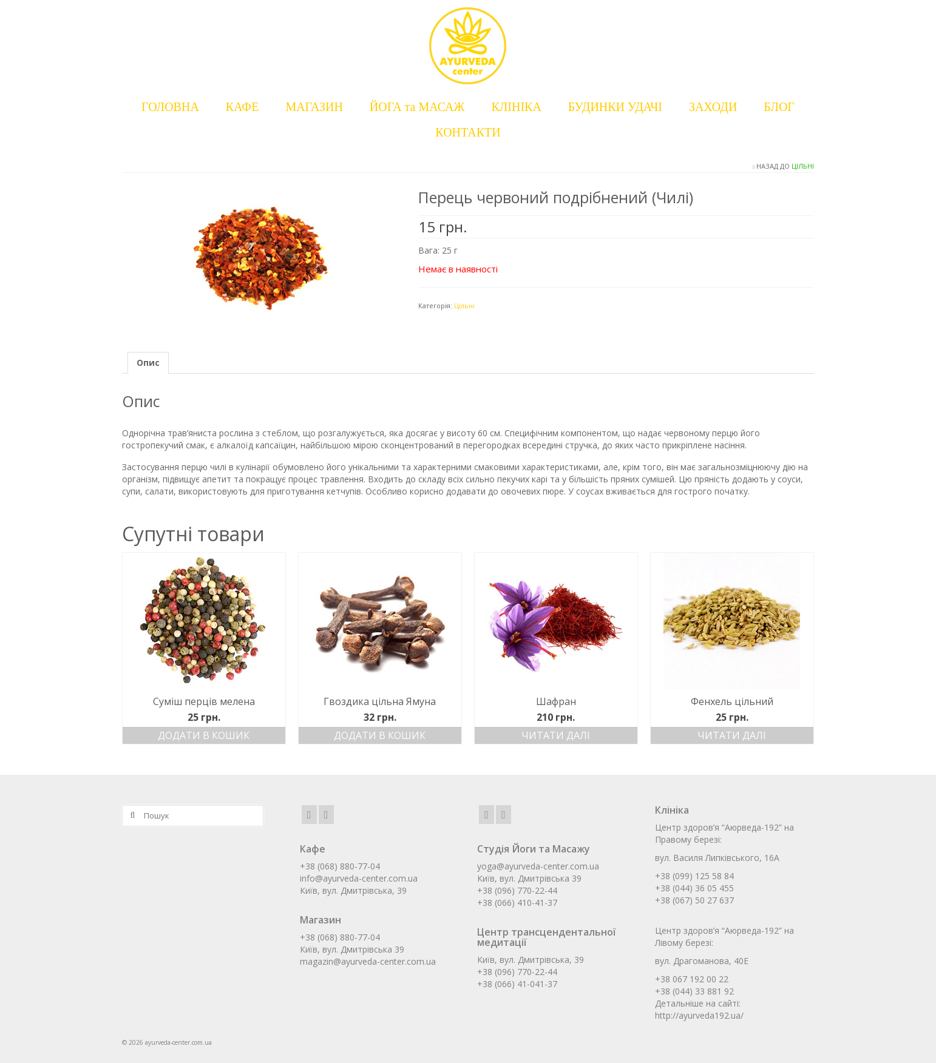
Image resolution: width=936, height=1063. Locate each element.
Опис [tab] (148, 362)
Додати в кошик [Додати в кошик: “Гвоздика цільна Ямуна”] (380, 735)
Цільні (803, 165)
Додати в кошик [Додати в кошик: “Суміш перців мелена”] (203, 735)
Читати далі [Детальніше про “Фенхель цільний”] (731, 735)
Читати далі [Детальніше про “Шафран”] (555, 735)
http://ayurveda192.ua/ (699, 1015)
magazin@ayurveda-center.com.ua (368, 961)
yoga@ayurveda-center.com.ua (538, 866)
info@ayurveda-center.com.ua (359, 878)
